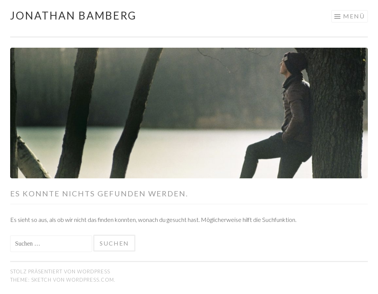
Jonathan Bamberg (73, 15)
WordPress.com (90, 280)
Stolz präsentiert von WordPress (60, 271)
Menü (354, 16)
